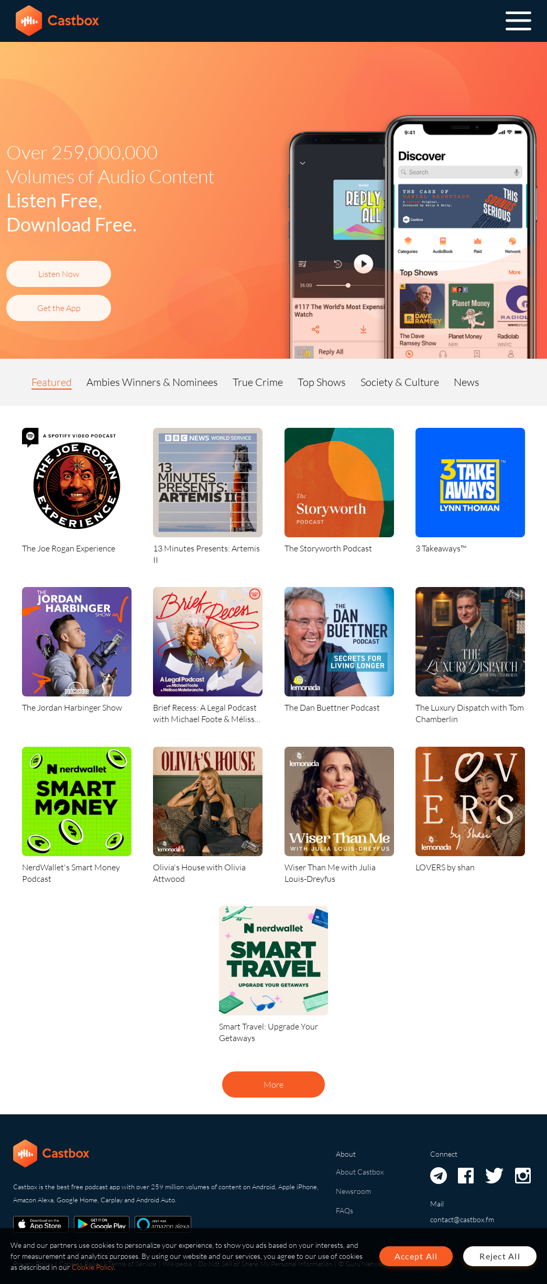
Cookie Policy (93, 1267)
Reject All (499, 1256)
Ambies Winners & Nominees (152, 382)
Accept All (416, 1256)
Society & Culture (399, 382)
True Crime (258, 382)
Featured (51, 382)
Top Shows (322, 382)
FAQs (344, 1210)
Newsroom (353, 1191)
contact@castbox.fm (462, 1219)
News (466, 382)
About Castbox (360, 1171)
